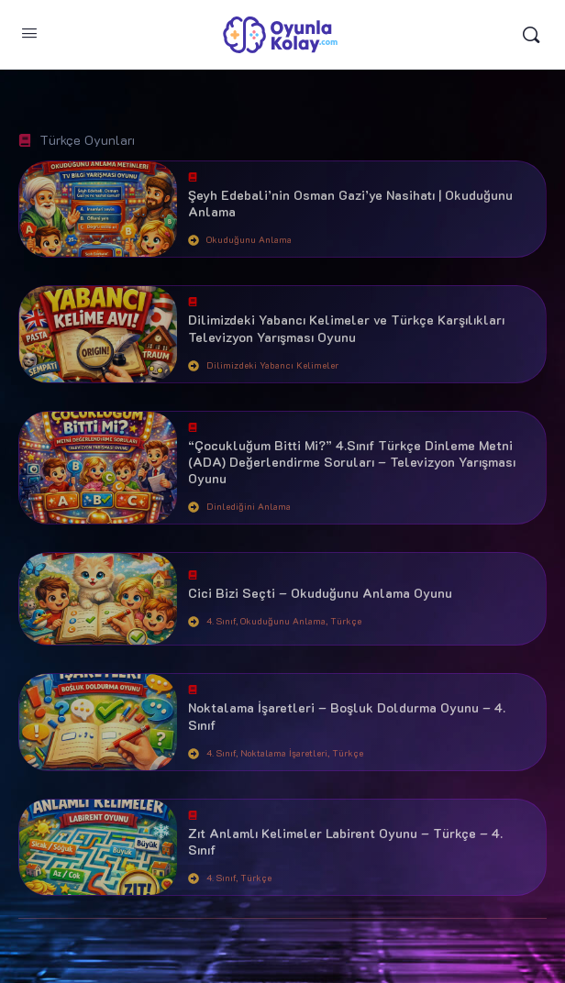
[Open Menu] (29, 33)
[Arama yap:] (531, 35)
